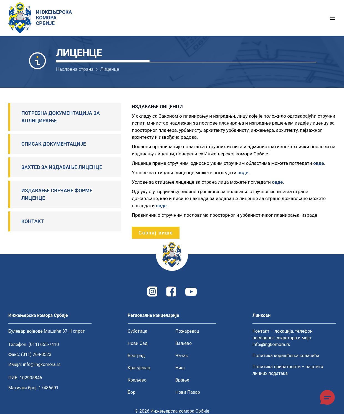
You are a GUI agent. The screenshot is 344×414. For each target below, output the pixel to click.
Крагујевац (139, 367)
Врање (182, 380)
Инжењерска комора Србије (179, 411)
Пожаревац (187, 331)
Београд (136, 355)
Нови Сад (138, 343)
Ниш (180, 367)
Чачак (181, 355)
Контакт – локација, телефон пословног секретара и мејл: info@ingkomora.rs (282, 338)
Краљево (137, 380)
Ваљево (183, 343)
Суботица (137, 331)
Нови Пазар (187, 392)
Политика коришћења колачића (285, 355)
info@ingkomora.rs (42, 364)
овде (318, 163)
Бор (131, 392)
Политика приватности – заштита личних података (287, 370)
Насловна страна (74, 69)
